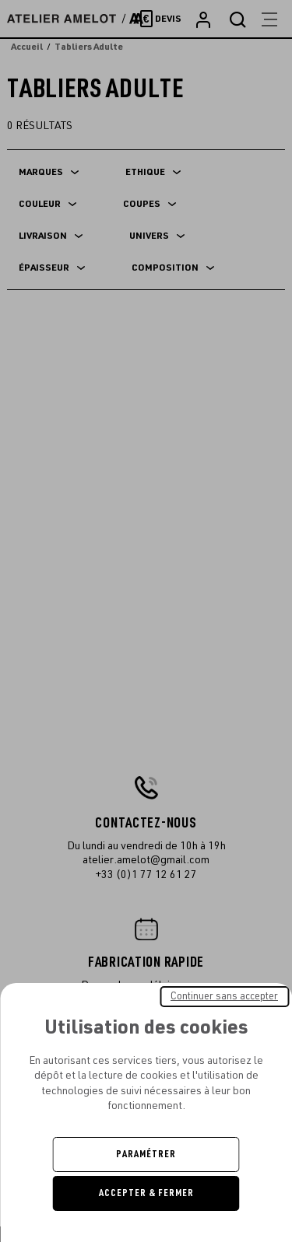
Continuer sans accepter (224, 996)
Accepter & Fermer (146, 1193)
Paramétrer (146, 1154)
